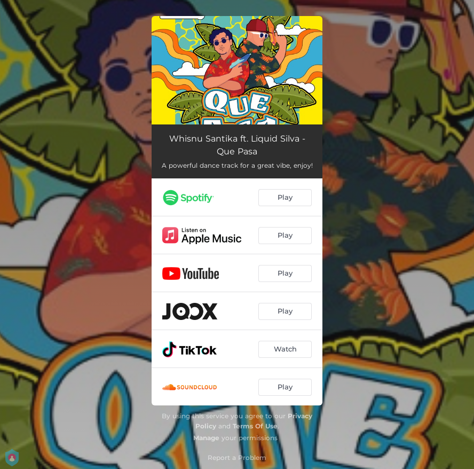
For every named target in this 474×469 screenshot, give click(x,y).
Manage (206, 438)
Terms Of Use (255, 426)
